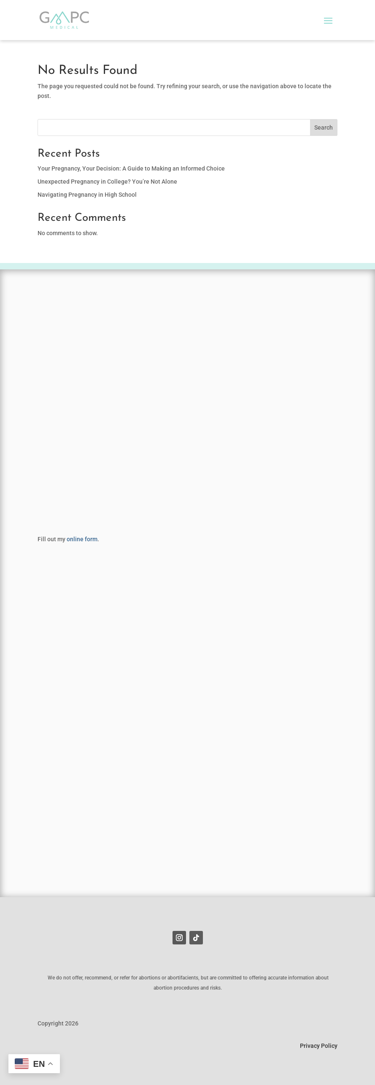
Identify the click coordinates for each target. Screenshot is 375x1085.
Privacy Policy (318, 1045)
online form (82, 539)
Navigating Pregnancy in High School (87, 194)
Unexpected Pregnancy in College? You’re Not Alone (107, 181)
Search (323, 127)
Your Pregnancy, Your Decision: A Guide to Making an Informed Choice (131, 168)
